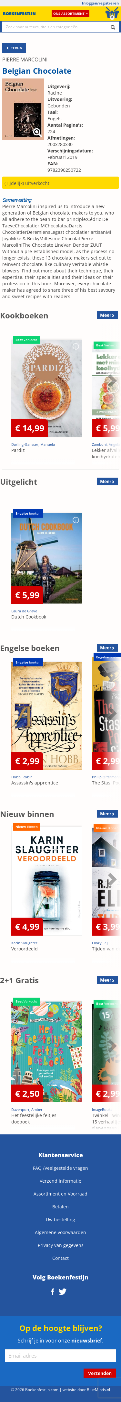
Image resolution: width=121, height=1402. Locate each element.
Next (111, 380)
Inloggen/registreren (100, 3)
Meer (105, 315)
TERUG (14, 48)
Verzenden (100, 1373)
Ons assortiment (70, 13)
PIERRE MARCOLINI (24, 59)
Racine (54, 93)
